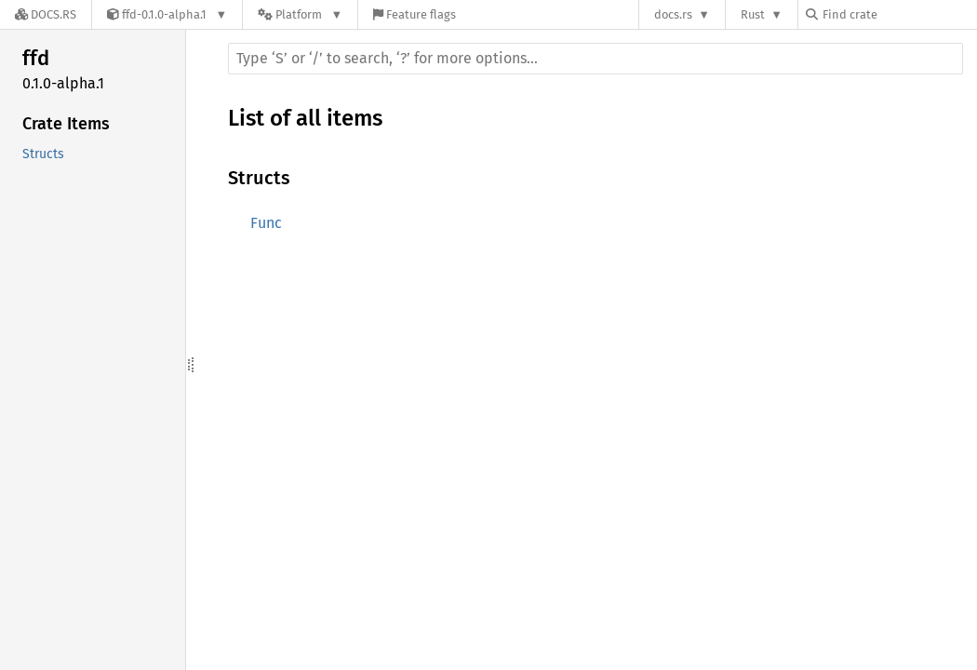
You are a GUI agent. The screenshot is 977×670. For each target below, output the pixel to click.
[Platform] (300, 14)
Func (266, 223)
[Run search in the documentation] (595, 58)
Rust (753, 14)
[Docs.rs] (45, 14)
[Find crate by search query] (899, 14)
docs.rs (673, 14)
